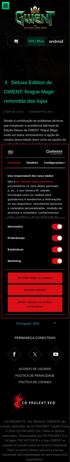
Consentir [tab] (14, 162)
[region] (35, 29)
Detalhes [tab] (32, 162)
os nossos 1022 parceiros (34, 181)
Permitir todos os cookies (35, 277)
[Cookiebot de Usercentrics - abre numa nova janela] (47, 152)
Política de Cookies (34, 366)
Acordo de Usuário (35, 353)
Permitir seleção (35, 289)
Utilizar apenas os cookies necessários (35, 304)
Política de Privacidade (35, 360)
